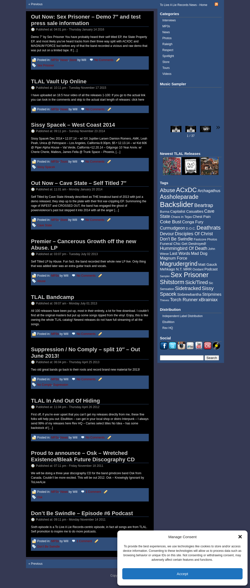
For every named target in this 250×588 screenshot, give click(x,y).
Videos (166, 74)
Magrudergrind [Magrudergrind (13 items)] (179, 264)
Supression (60, 384)
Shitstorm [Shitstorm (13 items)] (172, 282)
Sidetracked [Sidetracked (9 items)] (188, 288)
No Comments (103, 60)
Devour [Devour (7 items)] (167, 233)
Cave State (44, 225)
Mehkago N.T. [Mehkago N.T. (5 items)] (171, 269)
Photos (167, 38)
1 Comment (93, 492)
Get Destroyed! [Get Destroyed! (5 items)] (193, 244)
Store (73, 60)
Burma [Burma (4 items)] (164, 211)
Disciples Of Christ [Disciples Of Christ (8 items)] (194, 233)
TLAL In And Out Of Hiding (65, 401)
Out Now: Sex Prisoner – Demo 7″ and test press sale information (86, 20)
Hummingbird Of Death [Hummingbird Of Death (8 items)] (183, 248)
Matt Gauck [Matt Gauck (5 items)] (207, 264)
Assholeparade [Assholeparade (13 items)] (179, 197)
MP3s (55, 60)
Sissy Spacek (46, 167)
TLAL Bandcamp (52, 297)
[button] (240, 536)
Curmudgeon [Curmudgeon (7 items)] (172, 228)
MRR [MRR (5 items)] (187, 269)
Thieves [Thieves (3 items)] (164, 300)
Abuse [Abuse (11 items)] (167, 190)
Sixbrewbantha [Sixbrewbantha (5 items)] (189, 294)
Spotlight (168, 56)
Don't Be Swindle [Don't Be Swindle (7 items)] (176, 238)
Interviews (169, 20)
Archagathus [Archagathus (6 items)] (209, 190)
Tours (64, 161)
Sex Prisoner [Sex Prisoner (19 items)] (189, 275)
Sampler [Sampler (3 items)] (165, 276)
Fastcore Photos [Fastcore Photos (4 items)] (205, 239)
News (64, 60)
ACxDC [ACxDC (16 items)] (186, 189)
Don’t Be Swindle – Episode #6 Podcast (82, 513)
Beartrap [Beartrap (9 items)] (203, 205)
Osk (39, 497)
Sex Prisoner (45, 65)
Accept (182, 574)
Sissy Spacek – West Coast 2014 (73, 125)
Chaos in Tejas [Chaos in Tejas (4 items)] (181, 217)
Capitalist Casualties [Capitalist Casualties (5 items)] (186, 211)
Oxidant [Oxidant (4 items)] (198, 269)
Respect (167, 50)
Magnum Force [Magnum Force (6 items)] (173, 258)
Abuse (41, 281)
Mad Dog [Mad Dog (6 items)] (199, 253)
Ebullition (168, 322)
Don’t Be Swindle (48, 546)
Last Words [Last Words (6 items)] (180, 253)
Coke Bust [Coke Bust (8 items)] (170, 221)
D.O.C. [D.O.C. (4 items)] (191, 228)
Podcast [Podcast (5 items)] (211, 269)
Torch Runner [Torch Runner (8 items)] (184, 299)
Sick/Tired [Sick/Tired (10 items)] (196, 282)
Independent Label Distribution (182, 316)
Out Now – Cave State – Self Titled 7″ (78, 183)
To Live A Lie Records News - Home (183, 5)
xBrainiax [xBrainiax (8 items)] (208, 299)
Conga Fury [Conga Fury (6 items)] (192, 222)
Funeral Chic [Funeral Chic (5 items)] (170, 244)
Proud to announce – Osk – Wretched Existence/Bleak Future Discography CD (83, 456)
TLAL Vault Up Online (59, 81)
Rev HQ (167, 328)
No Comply (44, 384)
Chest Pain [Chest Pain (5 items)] (202, 217)
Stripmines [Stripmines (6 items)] (212, 294)
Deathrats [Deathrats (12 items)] (209, 228)
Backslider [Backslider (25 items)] (176, 204)
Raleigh (167, 44)
